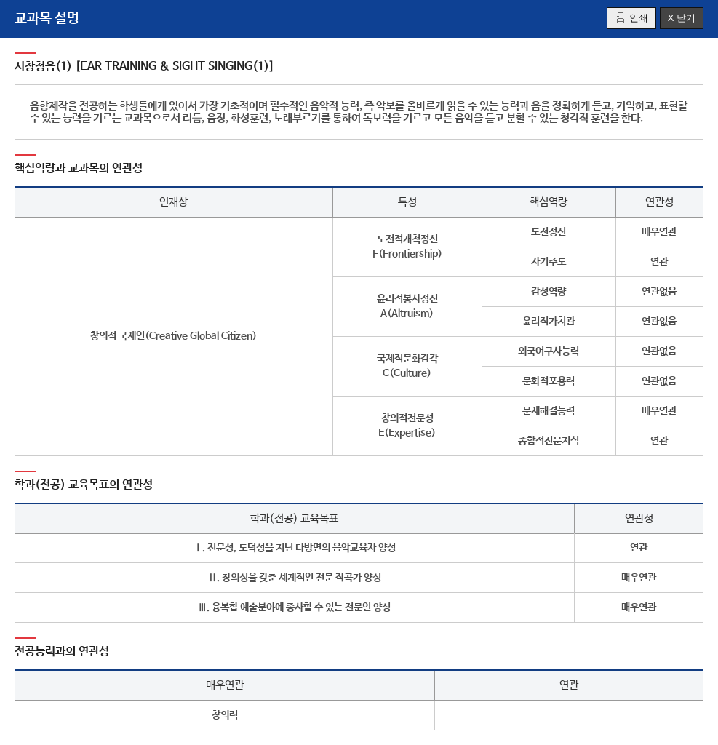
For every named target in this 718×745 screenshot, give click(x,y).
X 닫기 (681, 17)
